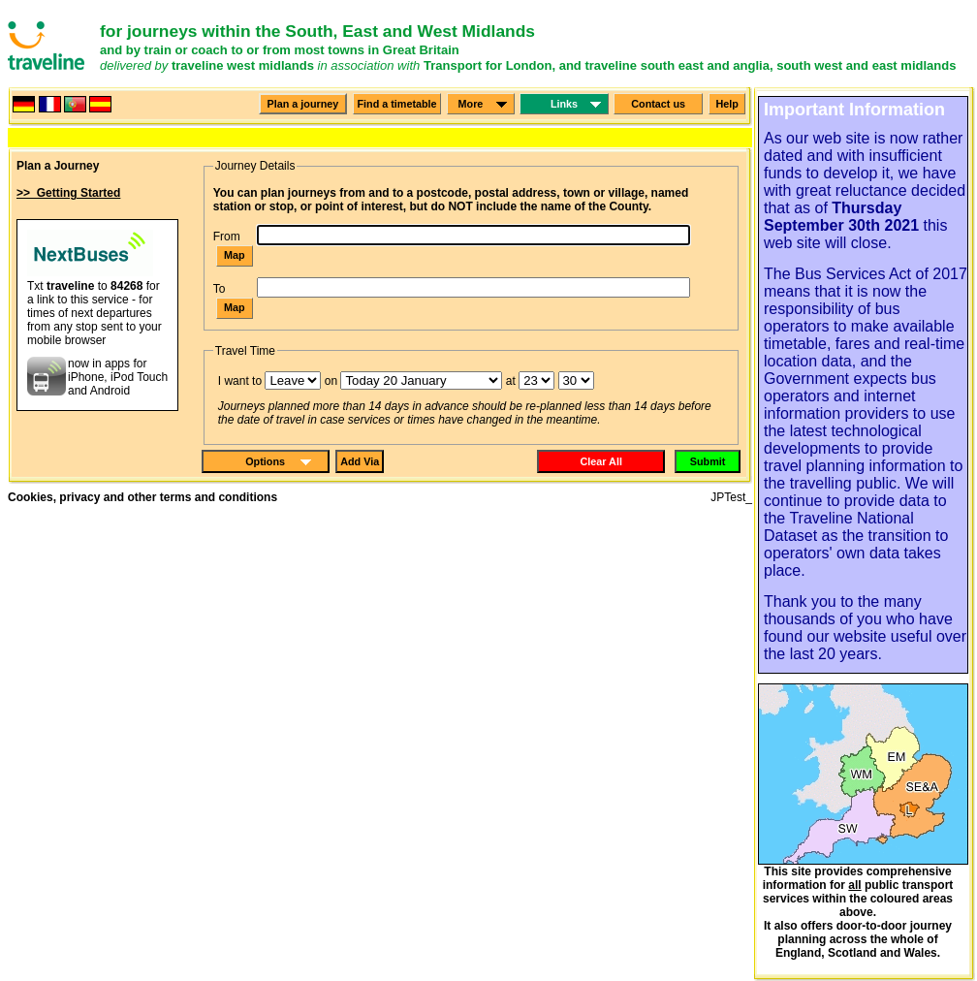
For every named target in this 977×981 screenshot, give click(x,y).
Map (234, 255)
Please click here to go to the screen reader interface (40, 17)
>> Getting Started (68, 193)
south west (809, 65)
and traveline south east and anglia (664, 65)
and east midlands (901, 65)
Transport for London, (489, 65)
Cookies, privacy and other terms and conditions (142, 497)
